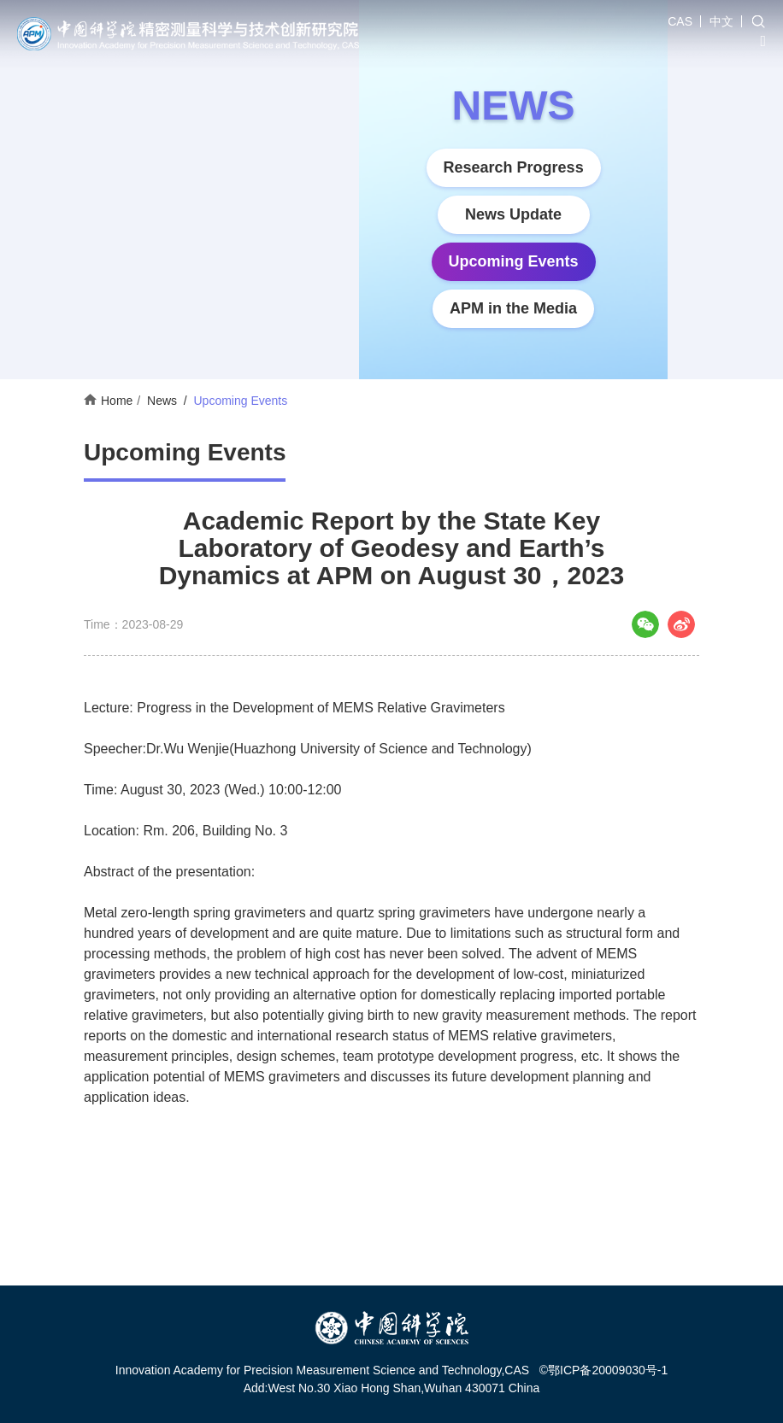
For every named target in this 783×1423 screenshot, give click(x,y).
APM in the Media (513, 308)
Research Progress (514, 167)
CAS (680, 21)
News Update (513, 214)
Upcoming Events (514, 261)
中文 (721, 21)
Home (116, 400)
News (162, 400)
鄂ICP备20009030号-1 (608, 1370)
